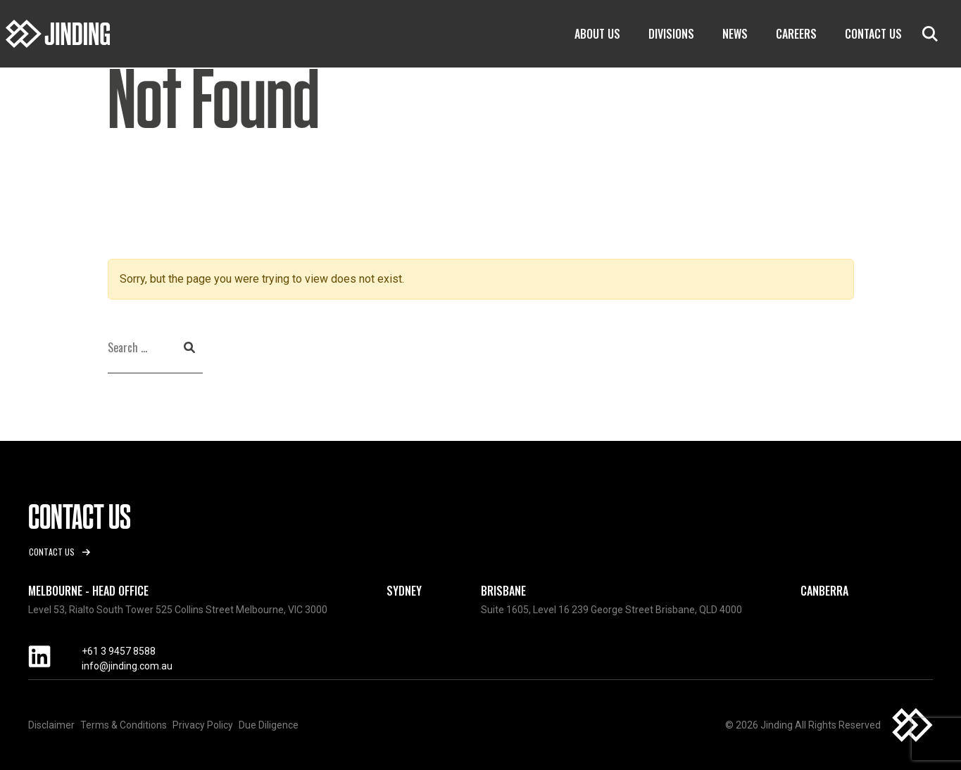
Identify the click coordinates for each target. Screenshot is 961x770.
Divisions (671, 33)
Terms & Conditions (123, 725)
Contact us (52, 552)
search (930, 34)
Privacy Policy (202, 725)
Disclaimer (51, 725)
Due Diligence (269, 725)
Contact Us (873, 33)
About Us (597, 33)
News (735, 33)
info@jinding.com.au (127, 666)
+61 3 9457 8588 (119, 651)
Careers (796, 33)
